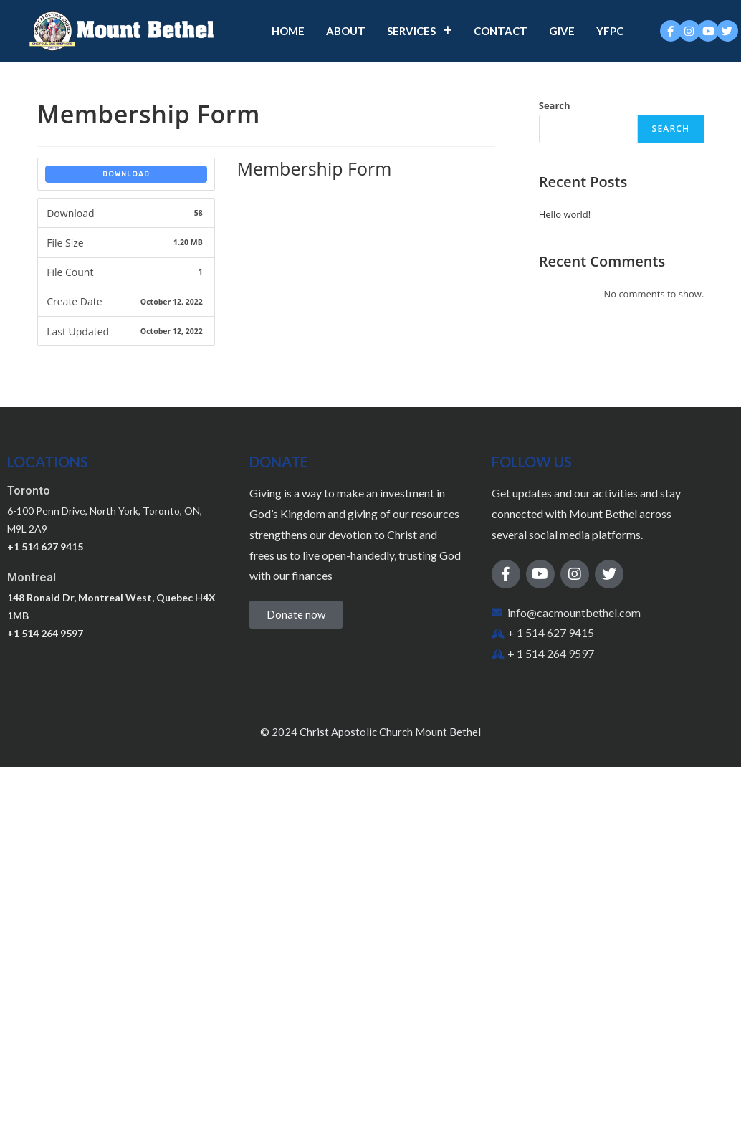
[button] (296, 615)
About (345, 30)
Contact (500, 30)
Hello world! (565, 214)
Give (562, 30)
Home (288, 30)
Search (554, 105)
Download (126, 174)
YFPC (609, 30)
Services (419, 30)
